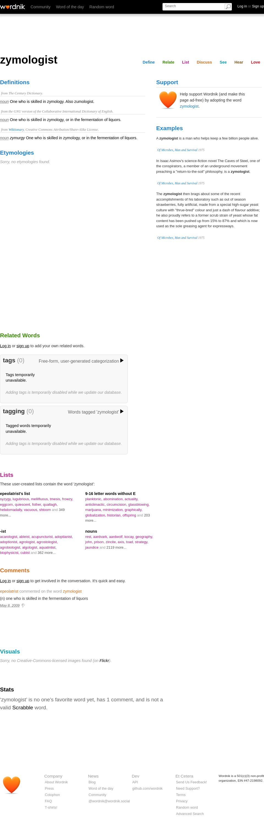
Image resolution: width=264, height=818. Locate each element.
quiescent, (23, 504)
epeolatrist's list (15, 493)
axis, (122, 542)
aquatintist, (48, 547)
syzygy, (6, 499)
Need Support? (188, 788)
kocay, (130, 537)
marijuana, (94, 510)
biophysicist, (10, 553)
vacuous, (31, 510)
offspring (129, 515)
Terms (181, 795)
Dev (135, 776)
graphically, (133, 510)
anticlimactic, (96, 504)
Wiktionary (16, 130)
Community (41, 7)
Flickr (104, 660)
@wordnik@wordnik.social (109, 801)
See (223, 62)
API (135, 782)
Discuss (204, 62)
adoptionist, (9, 542)
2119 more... (116, 547)
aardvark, (101, 537)
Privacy (182, 801)
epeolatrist (9, 591)
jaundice (92, 547)
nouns (91, 531)
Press (49, 788)
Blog (92, 782)
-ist (3, 531)
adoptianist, (64, 537)
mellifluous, (40, 499)
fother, (37, 504)
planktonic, (94, 499)
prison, (100, 542)
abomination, (114, 499)
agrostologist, (47, 542)
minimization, (114, 510)
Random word (101, 7)
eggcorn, (7, 504)
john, (89, 542)
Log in (5, 346)
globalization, (96, 515)
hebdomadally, (12, 510)
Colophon (52, 795)
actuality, (131, 499)
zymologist (189, 106)
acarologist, (9, 537)
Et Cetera (184, 776)
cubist (25, 553)
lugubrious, (22, 499)
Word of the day (70, 7)
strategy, (141, 542)
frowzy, (67, 499)
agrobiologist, (11, 547)
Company (53, 776)
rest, (89, 537)
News (93, 776)
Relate (168, 62)
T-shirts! (51, 807)
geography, (144, 537)
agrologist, (28, 542)
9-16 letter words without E (110, 493)
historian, (114, 515)
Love (255, 62)
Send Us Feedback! (191, 782)
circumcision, (117, 504)
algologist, (30, 547)
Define (149, 62)
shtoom (45, 510)
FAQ (48, 801)
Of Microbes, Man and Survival (177, 150)
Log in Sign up (250, 6)
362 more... (47, 553)
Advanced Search (190, 814)
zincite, (112, 542)
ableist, (25, 537)
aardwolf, (116, 537)
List (185, 62)
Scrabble (22, 707)
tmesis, (56, 499)
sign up (22, 346)
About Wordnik (56, 782)
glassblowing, (139, 504)
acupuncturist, (42, 537)
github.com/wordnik (147, 788)
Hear (238, 62)
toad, (130, 542)
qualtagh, (50, 504)
